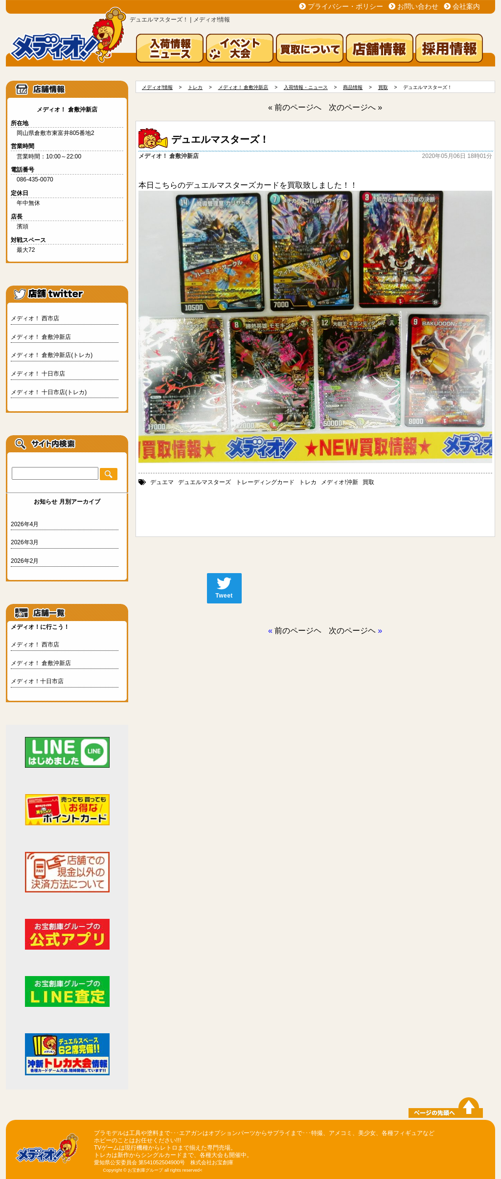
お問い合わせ (417, 6)
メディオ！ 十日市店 (38, 373)
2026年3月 (25, 542)
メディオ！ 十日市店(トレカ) (49, 392)
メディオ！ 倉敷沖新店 (41, 337)
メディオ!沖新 (339, 482)
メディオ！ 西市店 (35, 318)
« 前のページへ (294, 107)
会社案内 (466, 6)
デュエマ (162, 482)
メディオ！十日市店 (37, 681)
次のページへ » (355, 107)
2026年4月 (25, 524)
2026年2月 (25, 560)
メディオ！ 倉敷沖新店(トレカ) (51, 355)
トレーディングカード (265, 482)
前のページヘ (297, 630)
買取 (368, 482)
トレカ (308, 482)
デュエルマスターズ (204, 482)
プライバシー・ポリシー (345, 6)
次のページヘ (352, 630)
